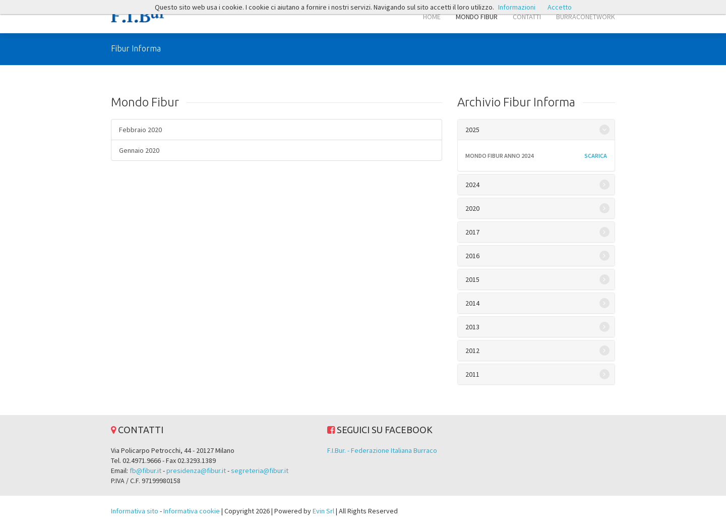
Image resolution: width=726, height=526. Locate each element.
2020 (472, 208)
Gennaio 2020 (139, 150)
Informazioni (516, 7)
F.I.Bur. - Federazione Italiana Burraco (382, 450)
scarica (595, 155)
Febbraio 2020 (140, 129)
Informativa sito (134, 510)
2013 (472, 326)
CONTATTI (527, 16)
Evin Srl (323, 510)
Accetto (560, 7)
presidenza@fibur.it (196, 470)
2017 (472, 232)
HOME (432, 16)
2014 (472, 303)
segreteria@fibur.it (259, 470)
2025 (472, 129)
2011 (472, 374)
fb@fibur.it (145, 470)
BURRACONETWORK (585, 16)
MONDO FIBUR (477, 16)
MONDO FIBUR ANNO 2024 (499, 155)
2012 (472, 350)
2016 (472, 255)
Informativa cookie (191, 510)
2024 (472, 184)
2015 (472, 279)
